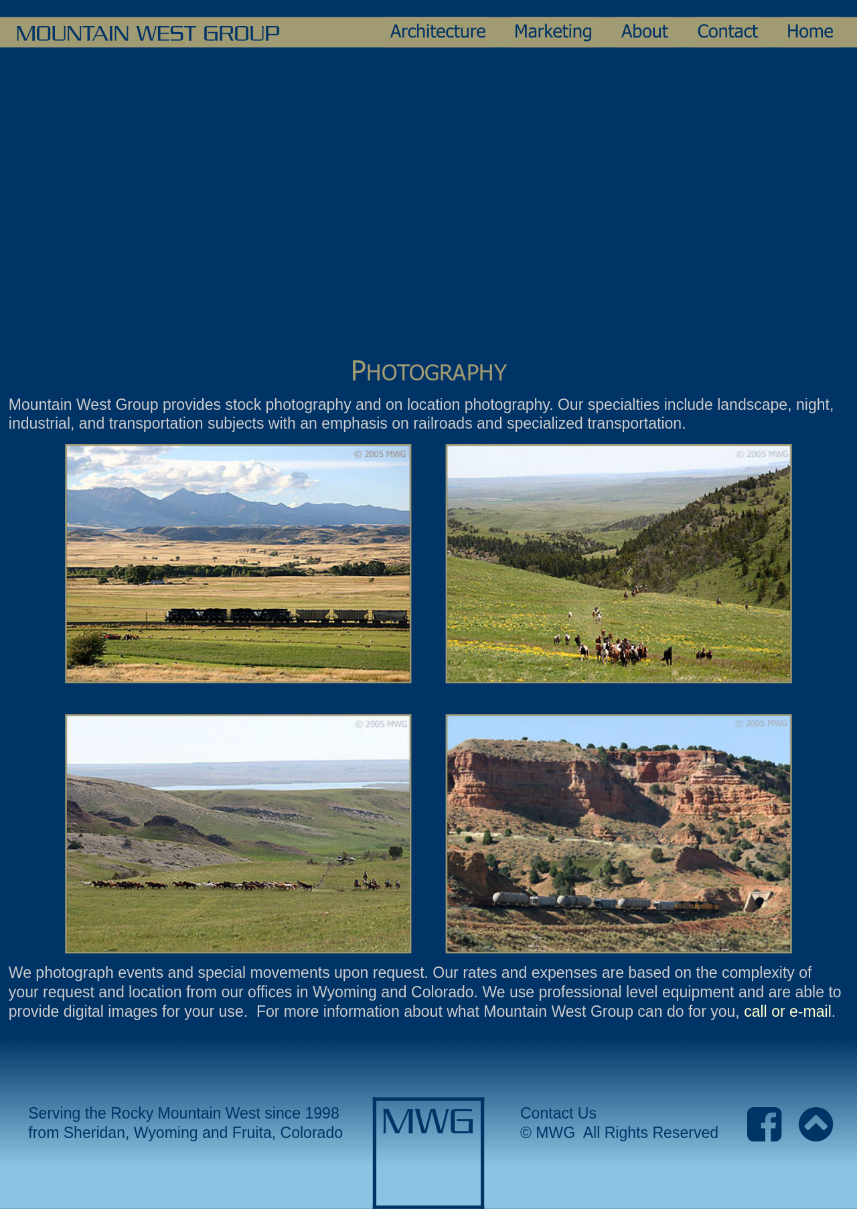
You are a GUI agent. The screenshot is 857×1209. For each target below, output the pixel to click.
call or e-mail (788, 1011)
